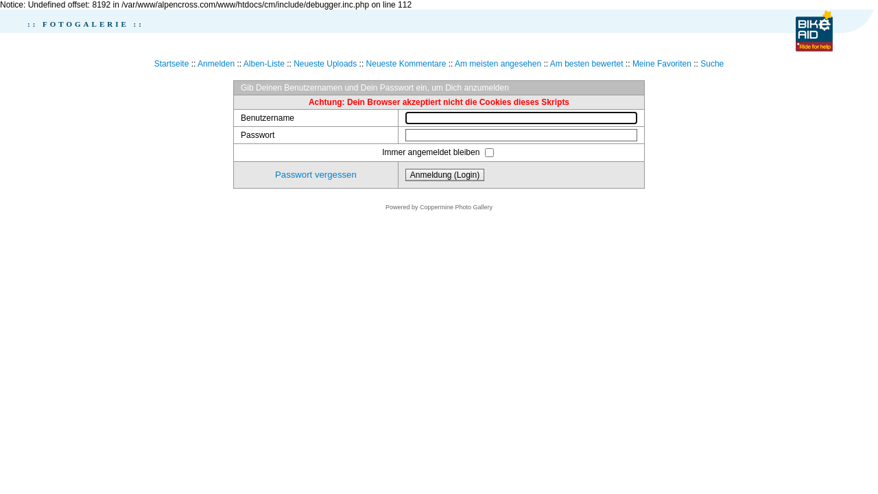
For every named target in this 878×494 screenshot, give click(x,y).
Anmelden (216, 64)
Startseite (171, 64)
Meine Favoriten (661, 64)
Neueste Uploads (325, 64)
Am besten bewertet (587, 64)
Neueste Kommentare (406, 64)
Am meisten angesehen (498, 64)
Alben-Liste (264, 64)
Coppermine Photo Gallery (456, 207)
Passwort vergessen (316, 174)
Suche (712, 64)
